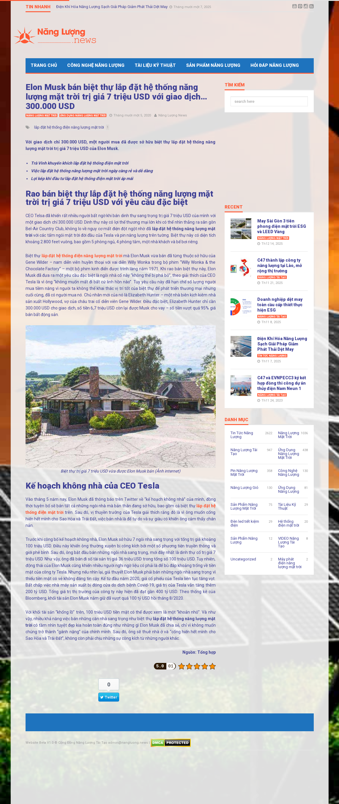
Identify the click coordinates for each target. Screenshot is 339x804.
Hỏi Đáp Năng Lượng (274, 65)
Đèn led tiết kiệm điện (245, 523)
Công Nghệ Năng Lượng (95, 65)
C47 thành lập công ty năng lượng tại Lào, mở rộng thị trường (279, 265)
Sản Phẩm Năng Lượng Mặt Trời (244, 506)
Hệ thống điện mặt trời (288, 523)
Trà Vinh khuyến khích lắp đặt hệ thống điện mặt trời (79, 163)
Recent (234, 207)
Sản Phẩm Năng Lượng (213, 65)
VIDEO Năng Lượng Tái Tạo (288, 542)
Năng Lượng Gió (244, 487)
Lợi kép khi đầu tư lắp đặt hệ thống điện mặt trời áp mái (82, 178)
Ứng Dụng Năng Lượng (288, 489)
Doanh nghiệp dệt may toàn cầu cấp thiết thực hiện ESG (279, 304)
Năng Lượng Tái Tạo (272, 277)
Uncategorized (243, 559)
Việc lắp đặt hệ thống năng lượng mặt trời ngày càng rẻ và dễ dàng (92, 170)
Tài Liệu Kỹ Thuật (155, 65)
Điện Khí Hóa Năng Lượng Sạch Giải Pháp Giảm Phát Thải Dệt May (112, 6)
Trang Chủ (44, 65)
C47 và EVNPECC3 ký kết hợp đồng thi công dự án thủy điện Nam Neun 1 (281, 383)
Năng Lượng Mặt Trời (41, 115)
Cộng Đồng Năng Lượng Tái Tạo (82, 743)
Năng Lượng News (172, 115)
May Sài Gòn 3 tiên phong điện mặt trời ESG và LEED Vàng (281, 226)
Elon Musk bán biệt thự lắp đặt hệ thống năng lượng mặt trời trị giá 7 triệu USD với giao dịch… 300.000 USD (116, 96)
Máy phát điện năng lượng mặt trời (290, 563)
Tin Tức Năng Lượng (272, 355)
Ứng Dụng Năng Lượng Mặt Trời (83, 115)
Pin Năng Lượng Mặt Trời (244, 472)
